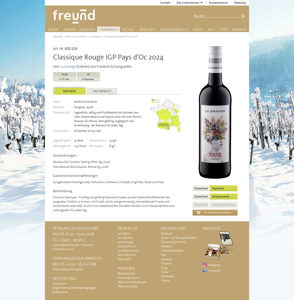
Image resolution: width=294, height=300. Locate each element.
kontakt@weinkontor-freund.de (73, 245)
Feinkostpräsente (128, 278)
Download (209, 188)
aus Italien (124, 233)
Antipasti (167, 233)
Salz (163, 255)
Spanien (70, 29)
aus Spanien (125, 238)
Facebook (214, 270)
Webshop (240, 2)
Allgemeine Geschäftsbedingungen (74, 288)
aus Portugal (125, 242)
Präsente (239, 29)
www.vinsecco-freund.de (68, 269)
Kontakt (165, 2)
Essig (164, 268)
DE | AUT (128, 29)
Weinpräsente (126, 273)
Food (224, 29)
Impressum (60, 283)
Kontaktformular (63, 249)
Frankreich (109, 29)
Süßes (165, 272)
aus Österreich (127, 255)
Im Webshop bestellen (214, 212)
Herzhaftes (168, 276)
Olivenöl (166, 263)
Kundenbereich (218, 2)
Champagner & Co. (174, 29)
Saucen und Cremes (173, 242)
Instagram (214, 265)
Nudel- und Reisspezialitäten (179, 238)
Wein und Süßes (128, 286)
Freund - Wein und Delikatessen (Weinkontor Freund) (74, 16)
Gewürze (166, 259)
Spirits (198, 29)
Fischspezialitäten (172, 250)
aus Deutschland (128, 250)
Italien (53, 29)
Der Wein (69, 91)
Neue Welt (147, 29)
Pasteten (166, 246)
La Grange (68, 66)
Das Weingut (102, 91)
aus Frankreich (127, 246)
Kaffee (165, 280)
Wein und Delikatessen (132, 282)
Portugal (87, 29)
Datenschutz (60, 292)
